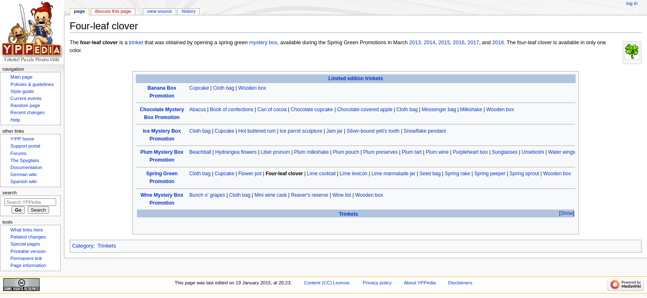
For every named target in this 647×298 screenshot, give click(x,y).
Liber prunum (275, 152)
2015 (444, 42)
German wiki (23, 174)
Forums (18, 153)
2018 (498, 42)
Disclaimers (460, 282)
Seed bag (430, 173)
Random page (25, 105)
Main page (21, 76)
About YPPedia (420, 282)
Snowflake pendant (425, 131)
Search (9, 192)
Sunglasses (504, 152)
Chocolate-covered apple (364, 109)
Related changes (28, 236)
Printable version (27, 251)
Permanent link (26, 258)
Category (82, 246)
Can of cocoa (272, 109)
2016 (459, 42)
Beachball (200, 152)
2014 (429, 42)
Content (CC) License (326, 282)
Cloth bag (223, 88)
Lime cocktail (321, 173)
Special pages (25, 243)
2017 (473, 42)
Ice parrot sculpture (301, 131)
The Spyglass (24, 160)
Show (567, 213)
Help (15, 119)
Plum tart (412, 152)
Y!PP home (22, 138)
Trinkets (348, 214)
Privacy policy (377, 282)
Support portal (25, 145)
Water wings (561, 152)
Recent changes (27, 112)
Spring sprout (524, 173)
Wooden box (252, 88)
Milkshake (471, 109)
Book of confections (231, 109)
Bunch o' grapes (207, 195)
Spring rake (457, 173)
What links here (26, 229)
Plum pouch (346, 152)
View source (159, 11)
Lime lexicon (353, 173)
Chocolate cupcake (312, 109)
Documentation (26, 167)
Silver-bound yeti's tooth (373, 131)
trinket (136, 42)
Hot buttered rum (257, 131)
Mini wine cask (271, 195)
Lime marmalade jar (393, 173)
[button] (566, 213)
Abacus (197, 109)
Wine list (341, 195)
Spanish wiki (23, 181)
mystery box (263, 42)
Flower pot (250, 173)
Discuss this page (113, 11)
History (189, 11)
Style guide (22, 91)
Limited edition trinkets (355, 78)
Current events (25, 98)
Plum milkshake (311, 152)
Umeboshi (533, 152)
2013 (415, 42)
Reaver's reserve (309, 195)
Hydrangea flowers (236, 152)
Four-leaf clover (284, 173)
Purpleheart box (470, 152)
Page (79, 11)
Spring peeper (489, 173)
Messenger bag (439, 109)
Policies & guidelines (32, 84)
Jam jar (334, 131)
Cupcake (199, 88)
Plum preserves (380, 152)
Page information (28, 265)
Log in (632, 3)
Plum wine (437, 152)
